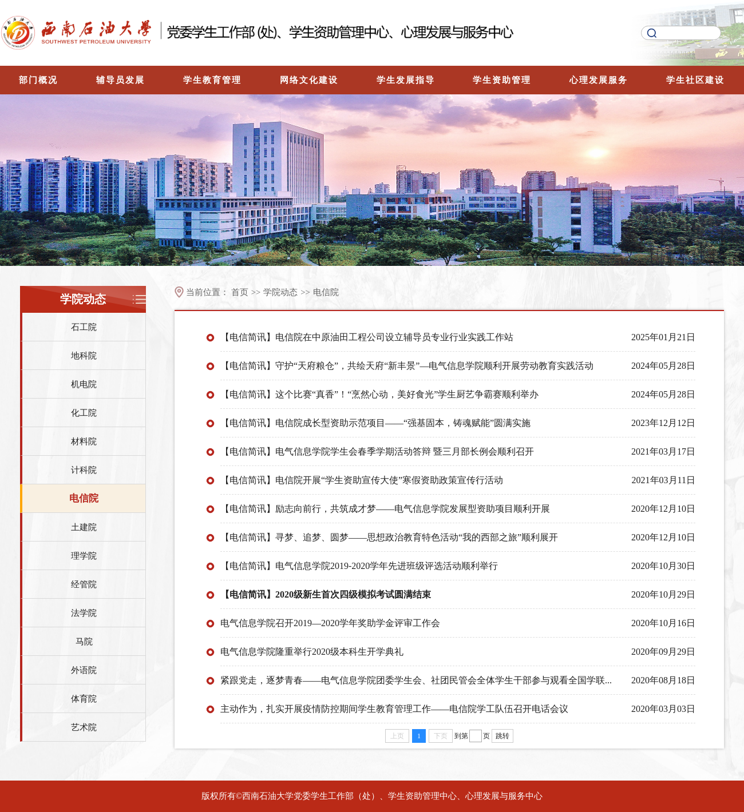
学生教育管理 (212, 80)
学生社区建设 (695, 80)
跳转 (502, 736)
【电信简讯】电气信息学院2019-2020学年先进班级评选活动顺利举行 (359, 566)
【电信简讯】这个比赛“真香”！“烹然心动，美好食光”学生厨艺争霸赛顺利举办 (379, 394)
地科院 (84, 355)
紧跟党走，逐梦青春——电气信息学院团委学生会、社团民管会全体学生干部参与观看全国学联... (416, 680)
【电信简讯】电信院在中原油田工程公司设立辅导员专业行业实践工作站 (366, 337)
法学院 (84, 613)
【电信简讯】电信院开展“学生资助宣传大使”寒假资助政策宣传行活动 (361, 480)
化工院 (84, 412)
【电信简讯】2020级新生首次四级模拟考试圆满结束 (325, 594)
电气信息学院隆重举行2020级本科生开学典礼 (311, 651)
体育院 (84, 698)
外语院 (84, 670)
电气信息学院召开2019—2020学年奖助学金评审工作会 (330, 623)
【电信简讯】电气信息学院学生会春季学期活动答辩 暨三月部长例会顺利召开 (377, 451)
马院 (84, 641)
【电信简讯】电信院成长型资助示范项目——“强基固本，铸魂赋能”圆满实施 (375, 423)
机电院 (84, 384)
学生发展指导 (406, 80)
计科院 (84, 470)
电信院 (83, 498)
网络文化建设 (309, 80)
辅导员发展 (120, 80)
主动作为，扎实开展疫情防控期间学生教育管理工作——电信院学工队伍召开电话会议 (394, 709)
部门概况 (38, 80)
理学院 (84, 555)
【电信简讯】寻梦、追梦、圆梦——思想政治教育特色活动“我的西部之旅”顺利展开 (389, 537)
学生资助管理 (502, 80)
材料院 (84, 441)
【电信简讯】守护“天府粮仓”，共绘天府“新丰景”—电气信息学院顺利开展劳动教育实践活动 (406, 366)
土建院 (84, 527)
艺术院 (84, 727)
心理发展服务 (598, 80)
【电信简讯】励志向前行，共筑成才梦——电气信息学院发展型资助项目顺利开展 (385, 509)
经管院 (84, 584)
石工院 (84, 327)
